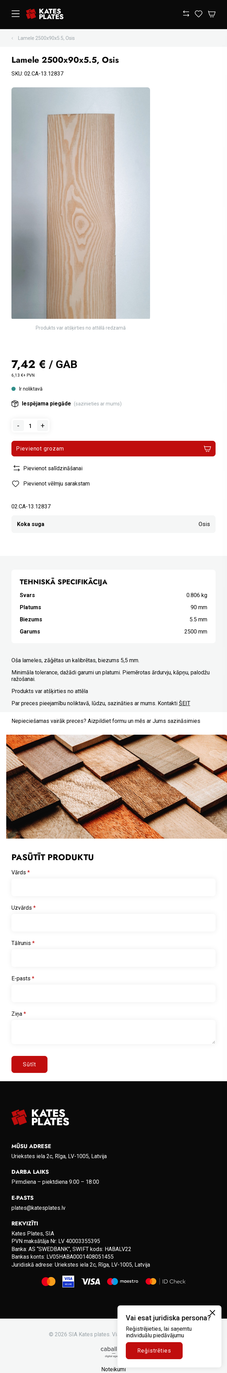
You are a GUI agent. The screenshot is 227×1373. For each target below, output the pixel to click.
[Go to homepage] (44, 15)
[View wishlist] (198, 15)
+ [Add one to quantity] (43, 425)
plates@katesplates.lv (38, 1208)
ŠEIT (184, 703)
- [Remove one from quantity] (18, 425)
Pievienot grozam (40, 448)
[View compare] (186, 14)
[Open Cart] (212, 14)
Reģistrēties (154, 1350)
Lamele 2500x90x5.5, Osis (46, 38)
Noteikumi (113, 1369)
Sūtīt (29, 1064)
